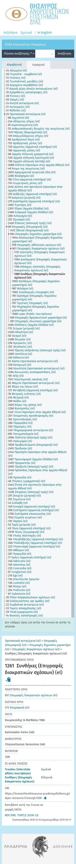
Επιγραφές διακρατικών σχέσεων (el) (36, 649)
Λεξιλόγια (10, 33)
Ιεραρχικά (38, 64)
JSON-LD (32, 815)
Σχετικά (26, 33)
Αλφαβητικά (14, 64)
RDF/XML (10, 815)
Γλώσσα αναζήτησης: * (19, 53)
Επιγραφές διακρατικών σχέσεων (28, 695)
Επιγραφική (14, 707)
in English (44, 33)
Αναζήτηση (64, 53)
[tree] (38, 343)
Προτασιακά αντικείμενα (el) (23, 641)
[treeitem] (18, 70)
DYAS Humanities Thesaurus (25, 44)
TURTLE (21, 815)
